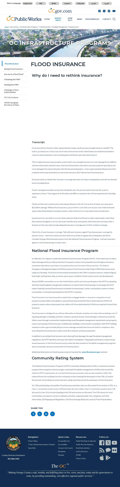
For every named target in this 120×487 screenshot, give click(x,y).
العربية (107, 3)
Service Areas (58, 19)
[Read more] (60, 11)
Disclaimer (62, 451)
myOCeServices (92, 19)
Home (7, 27)
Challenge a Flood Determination (11, 91)
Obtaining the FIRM (12, 79)
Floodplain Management (59, 27)
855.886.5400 (13, 459)
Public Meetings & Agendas (86, 441)
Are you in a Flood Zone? (14, 74)
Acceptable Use (64, 441)
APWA (78, 455)
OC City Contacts (11, 97)
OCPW (47, 19)
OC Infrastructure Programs (29, 27)
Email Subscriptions (83, 448)
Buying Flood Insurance (13, 69)
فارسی (93, 3)
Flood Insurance (74, 27)
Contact (107, 19)
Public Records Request (84, 444)
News (79, 19)
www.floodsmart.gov (91, 352)
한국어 (54, 3)
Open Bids (32, 448)
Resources (81, 437)
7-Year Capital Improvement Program (41, 444)
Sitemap (61, 455)
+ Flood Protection (45, 27)
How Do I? (70, 19)
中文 (40, 3)
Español (67, 3)
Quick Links (63, 437)
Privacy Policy (81, 458)
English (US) (27, 3)
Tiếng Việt (80, 3)
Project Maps (33, 441)
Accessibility (62, 444)
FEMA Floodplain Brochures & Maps (11, 103)
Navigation (33, 437)
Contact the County (65, 448)
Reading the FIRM (11, 85)
